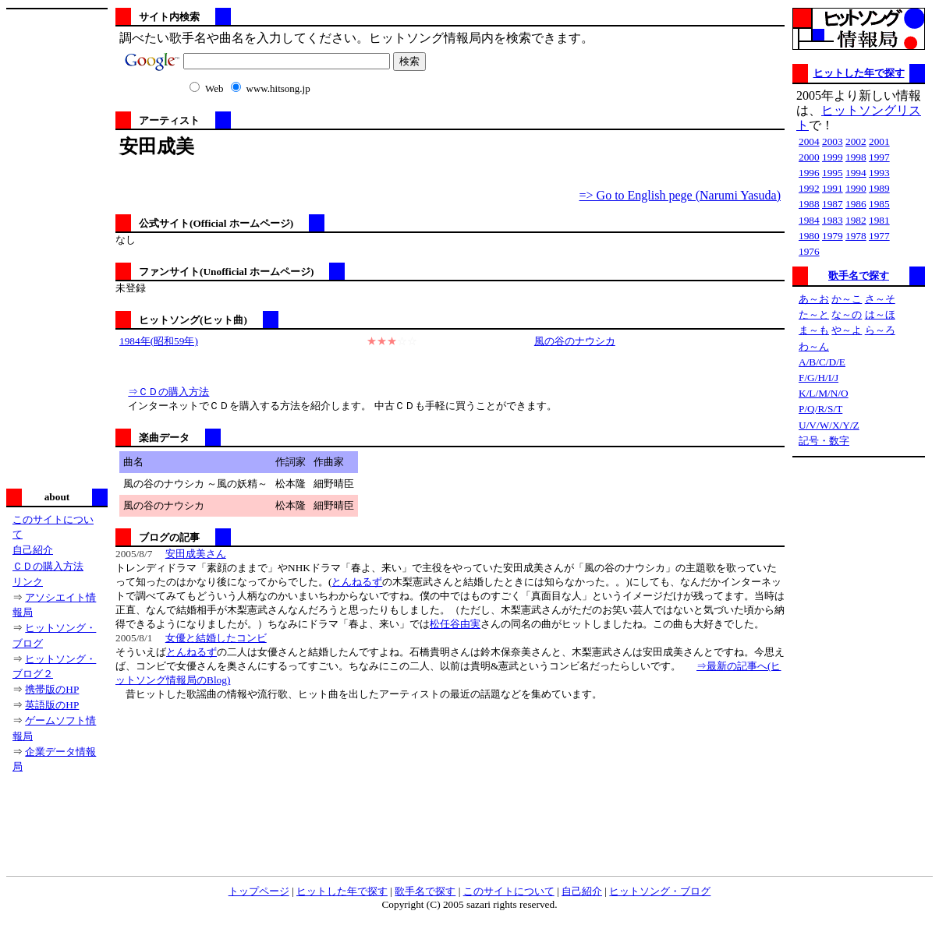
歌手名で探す (858, 275)
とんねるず (356, 582)
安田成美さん (195, 554)
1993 (879, 172)
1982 (855, 220)
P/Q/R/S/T (820, 409)
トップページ (259, 891)
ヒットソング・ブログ (659, 891)
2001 (879, 141)
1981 (879, 220)
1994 (855, 172)
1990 (855, 188)
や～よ (846, 330)
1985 (879, 204)
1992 (809, 188)
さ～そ (880, 299)
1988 (809, 204)
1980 (809, 236)
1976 (809, 251)
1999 (832, 157)
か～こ (846, 299)
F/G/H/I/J (818, 377)
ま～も (814, 330)
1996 (809, 172)
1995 (832, 172)
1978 (855, 236)
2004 (809, 141)
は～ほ (880, 314)
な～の (846, 314)
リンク (27, 582)
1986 (855, 204)
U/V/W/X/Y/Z (829, 425)
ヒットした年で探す (859, 73)
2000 (809, 157)
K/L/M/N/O (824, 393)
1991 (832, 188)
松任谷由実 (455, 624)
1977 (879, 236)
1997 (879, 157)
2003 (832, 141)
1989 (879, 188)
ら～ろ (880, 330)
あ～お (814, 299)
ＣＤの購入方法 (47, 566)
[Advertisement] (57, 247)
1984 (809, 220)
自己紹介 (32, 550)
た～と (814, 314)
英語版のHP (52, 705)
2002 (855, 141)
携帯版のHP (52, 689)
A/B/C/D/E (822, 362)
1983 (832, 220)
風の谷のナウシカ (574, 341)
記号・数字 (824, 441)
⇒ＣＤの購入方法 (168, 391)
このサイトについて (509, 891)
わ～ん (814, 346)
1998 (855, 157)
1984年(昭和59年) (158, 341)
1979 (832, 236)
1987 (832, 204)
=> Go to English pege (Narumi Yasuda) (680, 195)
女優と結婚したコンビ (216, 638)
